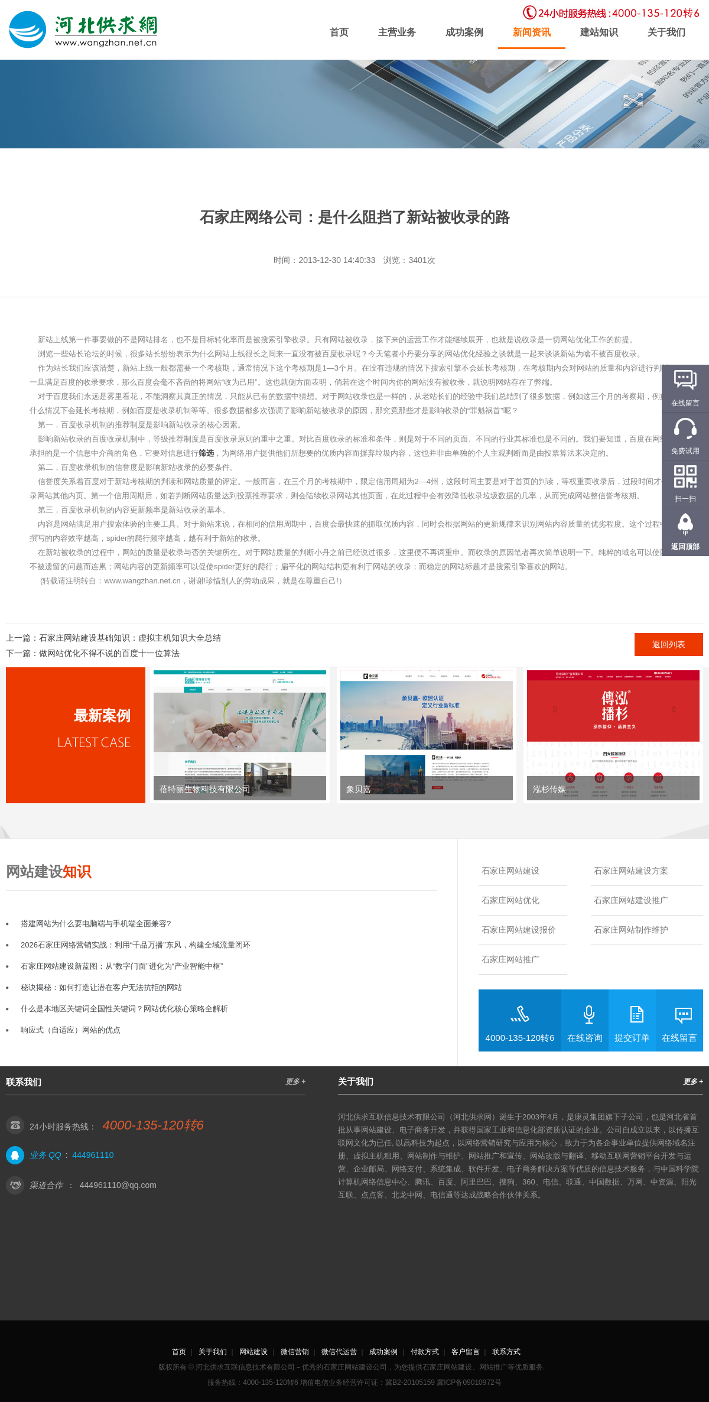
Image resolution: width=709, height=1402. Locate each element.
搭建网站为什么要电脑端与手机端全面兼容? (96, 923)
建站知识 (599, 32)
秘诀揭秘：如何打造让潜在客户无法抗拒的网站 (101, 987)
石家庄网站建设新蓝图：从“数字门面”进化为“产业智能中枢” (122, 966)
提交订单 (632, 1038)
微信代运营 (339, 1352)
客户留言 (465, 1352)
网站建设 (253, 1352)
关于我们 (666, 32)
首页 (339, 32)
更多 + (295, 1082)
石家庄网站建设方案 (631, 870)
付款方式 (425, 1352)
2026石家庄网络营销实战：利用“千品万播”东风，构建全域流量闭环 (136, 944)
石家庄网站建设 (510, 870)
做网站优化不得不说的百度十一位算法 (109, 653)
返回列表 (668, 644)
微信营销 (295, 1352)
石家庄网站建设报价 (519, 929)
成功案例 (464, 32)
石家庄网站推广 (510, 959)
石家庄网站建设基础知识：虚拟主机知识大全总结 (130, 637)
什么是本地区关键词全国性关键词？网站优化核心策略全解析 (124, 1008)
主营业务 (397, 32)
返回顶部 (685, 547)
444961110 (92, 1155)
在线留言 (679, 1038)
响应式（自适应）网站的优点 (71, 1029)
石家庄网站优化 (510, 900)
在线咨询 (585, 1038)
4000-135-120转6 (520, 1038)
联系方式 (506, 1352)
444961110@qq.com (118, 1185)
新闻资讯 (532, 32)
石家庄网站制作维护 (631, 929)
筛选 (206, 453)
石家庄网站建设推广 (631, 900)
